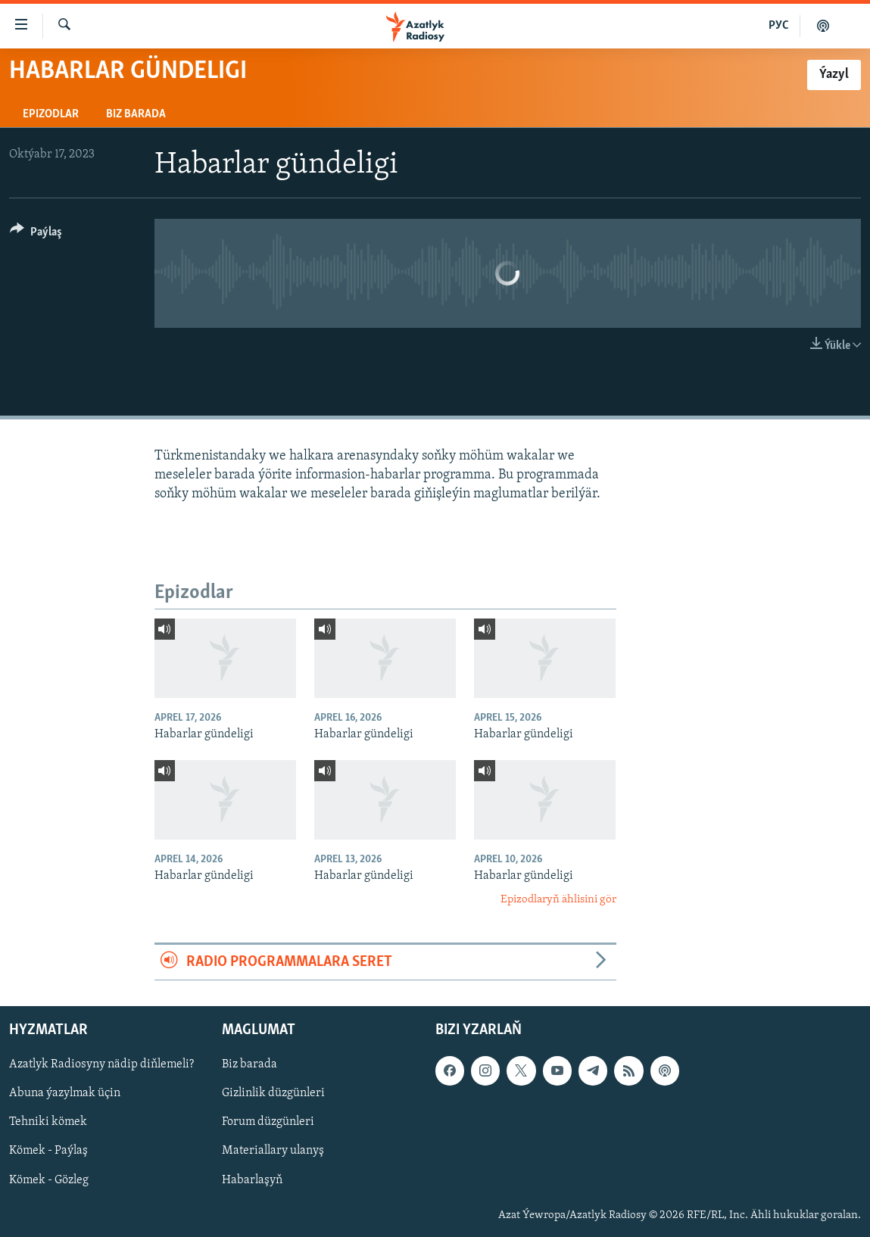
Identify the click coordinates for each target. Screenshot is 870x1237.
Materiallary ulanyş (273, 1151)
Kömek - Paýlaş (48, 1151)
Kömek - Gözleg (49, 1180)
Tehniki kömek (48, 1123)
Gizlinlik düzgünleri (273, 1094)
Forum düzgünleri (268, 1123)
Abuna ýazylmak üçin (64, 1094)
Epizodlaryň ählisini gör (558, 899)
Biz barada (136, 114)
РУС (779, 26)
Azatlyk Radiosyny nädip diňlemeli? (101, 1065)
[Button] (36, 234)
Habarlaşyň (252, 1180)
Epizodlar (51, 114)
